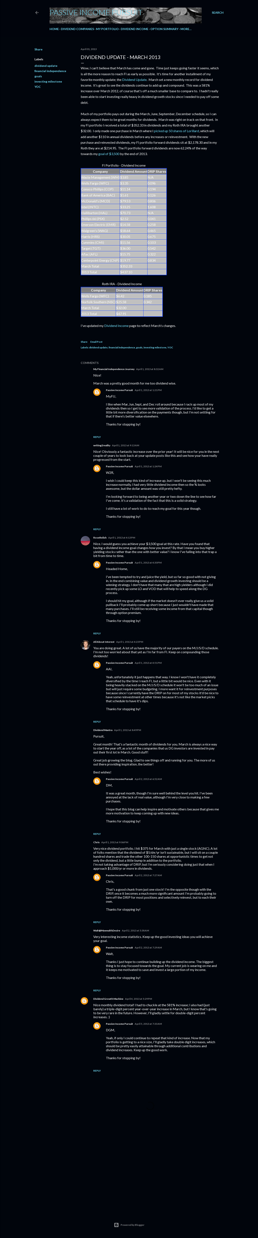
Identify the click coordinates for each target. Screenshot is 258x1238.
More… (186, 29)
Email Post (96, 341)
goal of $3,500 (108, 154)
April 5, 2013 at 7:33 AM (148, 1023)
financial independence (50, 71)
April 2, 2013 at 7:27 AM (148, 875)
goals (38, 76)
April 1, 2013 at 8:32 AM (149, 369)
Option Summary (164, 29)
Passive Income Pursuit (96, 12)
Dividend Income (134, 29)
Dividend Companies (77, 29)
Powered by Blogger (129, 1224)
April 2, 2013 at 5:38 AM (135, 930)
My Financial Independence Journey (113, 369)
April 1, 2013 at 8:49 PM (127, 730)
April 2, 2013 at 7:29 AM (148, 947)
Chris (96, 842)
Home (54, 29)
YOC (37, 86)
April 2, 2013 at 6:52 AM (148, 779)
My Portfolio (107, 29)
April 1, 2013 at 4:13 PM (121, 537)
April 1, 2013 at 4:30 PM (148, 562)
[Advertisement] (150, 1172)
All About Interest (104, 641)
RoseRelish (100, 537)
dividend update (45, 65)
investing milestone (48, 81)
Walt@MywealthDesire (106, 930)
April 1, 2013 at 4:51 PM (148, 662)
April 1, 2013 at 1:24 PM (148, 466)
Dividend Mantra (102, 730)
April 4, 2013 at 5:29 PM (138, 998)
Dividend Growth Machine (108, 998)
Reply (97, 437)
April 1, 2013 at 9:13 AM (125, 445)
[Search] (218, 13)
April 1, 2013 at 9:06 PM (114, 842)
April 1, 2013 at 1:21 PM (148, 390)
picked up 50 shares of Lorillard (176, 131)
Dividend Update (134, 80)
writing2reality (101, 445)
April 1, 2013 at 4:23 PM (129, 641)
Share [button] (38, 49)
